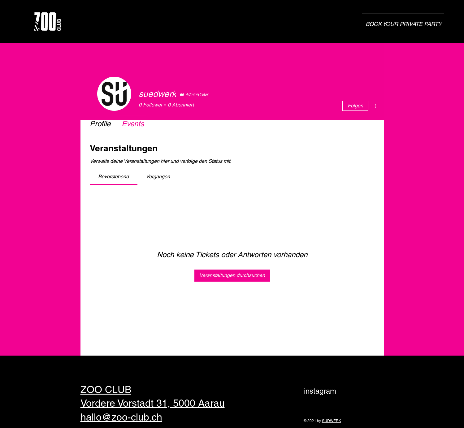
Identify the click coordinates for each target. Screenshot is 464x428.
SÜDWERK (331, 421)
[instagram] (320, 391)
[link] (113, 176)
